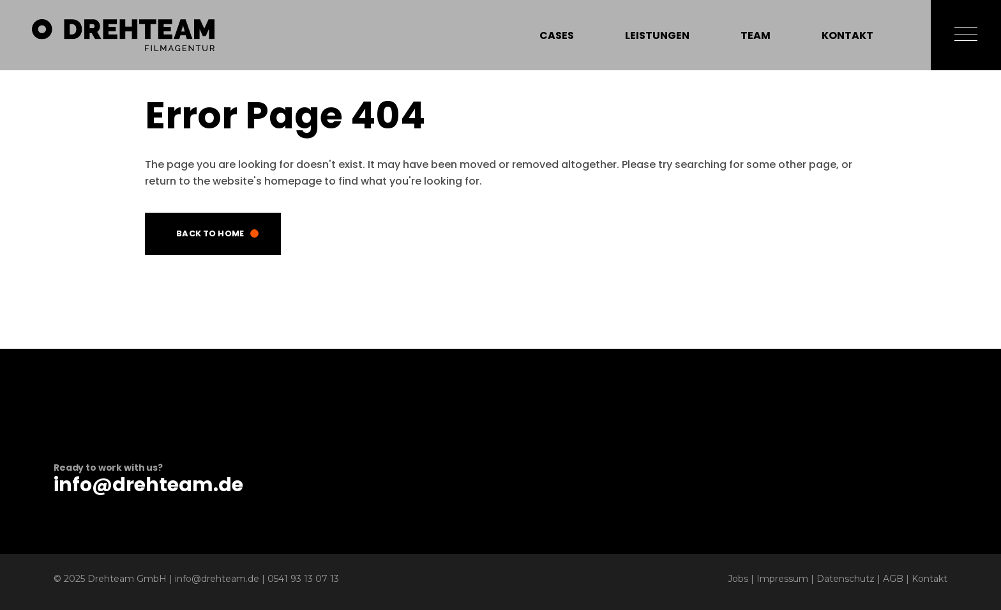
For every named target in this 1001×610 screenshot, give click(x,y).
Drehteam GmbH (127, 578)
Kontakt (929, 578)
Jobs (738, 578)
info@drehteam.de (148, 484)
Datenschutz (846, 578)
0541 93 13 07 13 (303, 578)
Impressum (782, 578)
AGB (893, 578)
